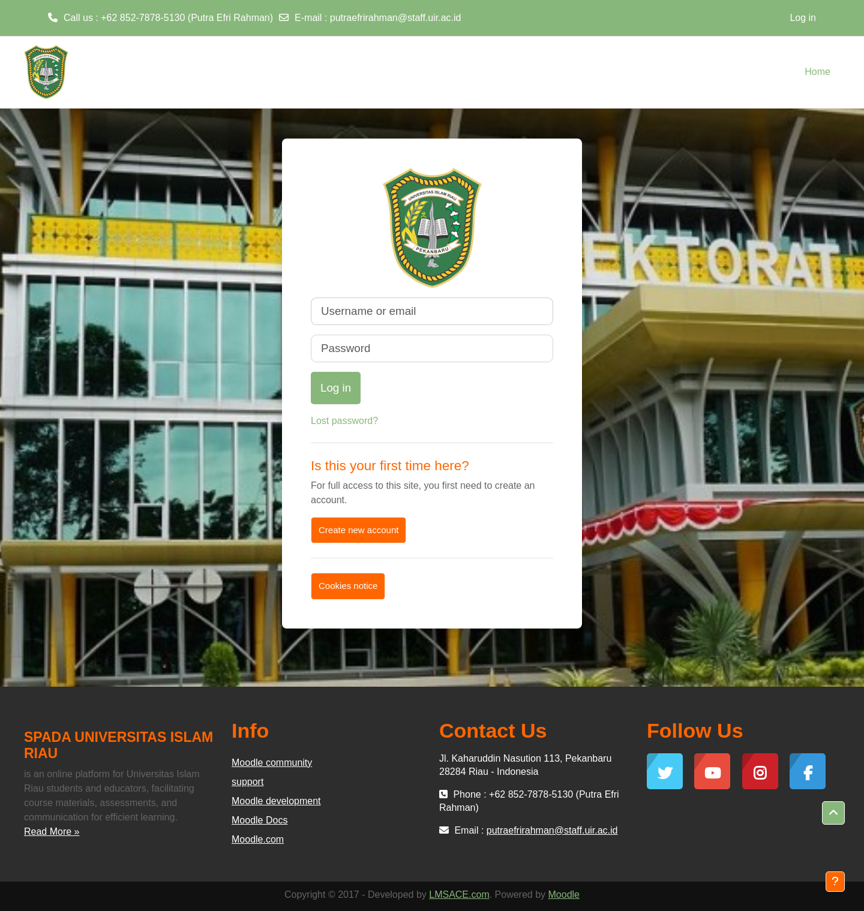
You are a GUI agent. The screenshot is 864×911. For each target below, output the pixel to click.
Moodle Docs (259, 820)
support (247, 782)
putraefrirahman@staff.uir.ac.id (395, 18)
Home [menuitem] (817, 72)
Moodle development (276, 801)
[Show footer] (835, 881)
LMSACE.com (459, 894)
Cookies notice (348, 586)
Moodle (564, 894)
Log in (803, 18)
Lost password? (344, 421)
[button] (833, 813)
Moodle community (272, 762)
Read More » (52, 831)
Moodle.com (258, 839)
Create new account (358, 530)
